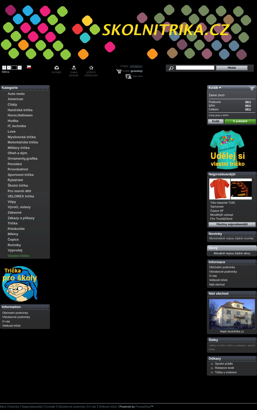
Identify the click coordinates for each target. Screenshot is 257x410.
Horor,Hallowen (20, 115)
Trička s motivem (226, 372)
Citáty (12, 104)
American (15, 99)
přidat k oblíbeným (91, 72)
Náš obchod (217, 284)
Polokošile (16, 229)
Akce (3, 406)
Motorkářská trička (23, 142)
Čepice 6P (217, 210)
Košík (213, 88)
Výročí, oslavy (19, 207)
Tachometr (217, 206)
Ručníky (14, 245)
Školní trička (18, 185)
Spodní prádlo (224, 363)
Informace (217, 262)
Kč (14, 67)
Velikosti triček (11, 325)
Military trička (19, 148)
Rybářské (15, 180)
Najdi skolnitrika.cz (232, 331)
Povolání (15, 164)
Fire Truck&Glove (221, 218)
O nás (6, 321)
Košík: (126, 70)
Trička (13, 223)
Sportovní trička (21, 175)
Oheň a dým (17, 153)
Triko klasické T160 (222, 202)
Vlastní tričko (18, 256)
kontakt (56, 72)
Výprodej (15, 250)
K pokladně (240, 121)
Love (11, 131)
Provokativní (18, 169)
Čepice (13, 239)
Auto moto (16, 94)
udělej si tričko (217, 345)
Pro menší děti (19, 191)
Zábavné (15, 212)
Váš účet (137, 76)
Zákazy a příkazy (21, 218)
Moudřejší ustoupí (221, 214)
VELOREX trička (21, 196)
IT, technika (17, 126)
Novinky (215, 234)
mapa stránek (74, 72)
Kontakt (50, 406)
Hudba (13, 121)
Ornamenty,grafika (23, 158)
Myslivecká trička (22, 137)
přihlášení (136, 66)
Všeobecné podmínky (16, 317)
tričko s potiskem (236, 345)
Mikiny (13, 234)
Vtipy (12, 202)
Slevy (213, 248)
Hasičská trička (20, 110)
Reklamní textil (224, 367)
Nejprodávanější (222, 174)
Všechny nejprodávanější (232, 224)
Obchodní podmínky (15, 312)
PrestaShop (143, 406)
